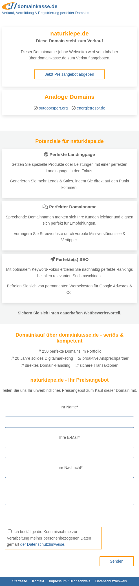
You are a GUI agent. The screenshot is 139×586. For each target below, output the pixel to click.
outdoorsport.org (53, 108)
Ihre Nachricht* (69, 467)
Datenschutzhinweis (111, 581)
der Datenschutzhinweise (42, 544)
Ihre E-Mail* (69, 437)
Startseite (19, 581)
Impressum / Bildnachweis (69, 581)
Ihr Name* (69, 407)
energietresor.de (91, 108)
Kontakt (38, 581)
